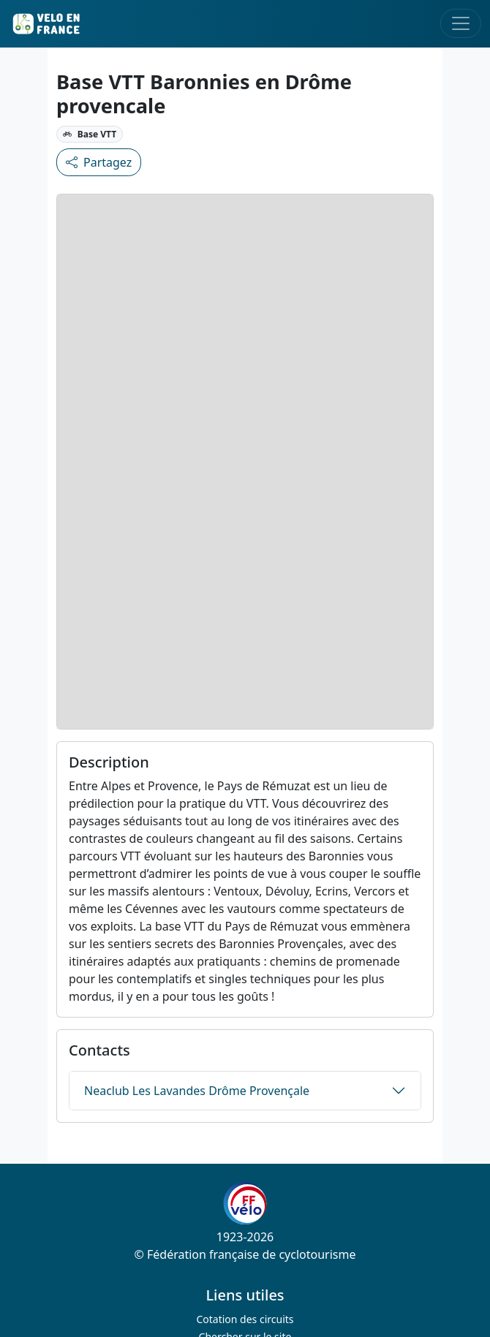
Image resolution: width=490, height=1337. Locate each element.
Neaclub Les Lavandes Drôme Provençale (196, 1091)
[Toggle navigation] (460, 23)
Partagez (99, 162)
